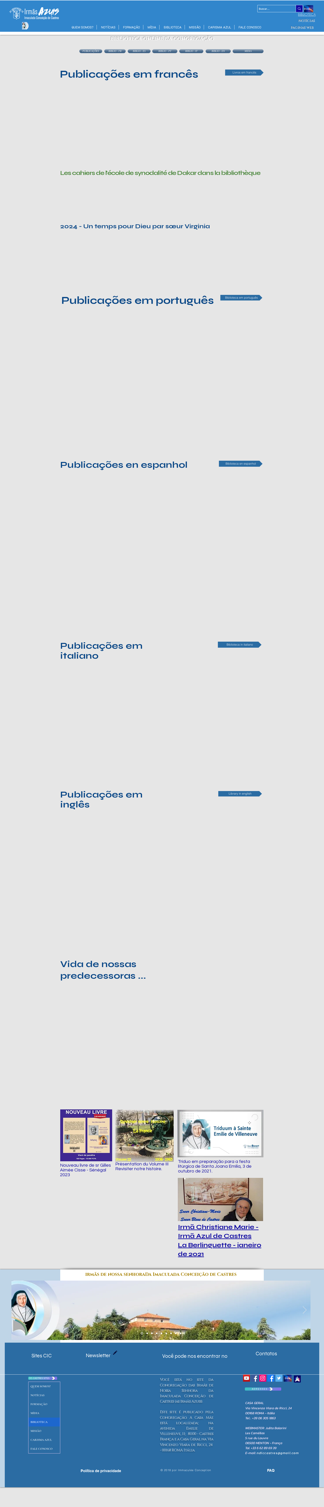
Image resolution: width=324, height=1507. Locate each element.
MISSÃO (36, 1431)
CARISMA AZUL (41, 1440)
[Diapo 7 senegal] (161, 1333)
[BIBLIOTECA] (307, 14)
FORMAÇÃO (39, 1404)
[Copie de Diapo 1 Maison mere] (147, 1333)
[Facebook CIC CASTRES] (270, 1378)
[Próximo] (305, 1310)
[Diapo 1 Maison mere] (142, 1333)
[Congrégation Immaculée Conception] (254, 1378)
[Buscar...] (273, 8)
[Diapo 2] (166, 1333)
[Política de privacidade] (101, 1471)
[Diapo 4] (171, 1333)
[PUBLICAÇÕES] (90, 51)
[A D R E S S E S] (263, 1389)
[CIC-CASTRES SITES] (42, 1378)
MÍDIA (35, 1413)
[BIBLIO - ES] (139, 51)
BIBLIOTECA (39, 1422)
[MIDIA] (248, 51)
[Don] (288, 1378)
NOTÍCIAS (37, 1395)
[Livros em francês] (244, 73)
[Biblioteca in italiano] (239, 645)
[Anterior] (17, 1310)
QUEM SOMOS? (41, 1386)
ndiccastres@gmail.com (278, 1452)
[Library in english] (240, 793)
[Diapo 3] (176, 1333)
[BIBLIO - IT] (191, 51)
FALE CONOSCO (42, 1449)
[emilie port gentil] (152, 1333)
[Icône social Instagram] (262, 1378)
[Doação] (308, 8)
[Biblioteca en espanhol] (241, 464)
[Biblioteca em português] (241, 297)
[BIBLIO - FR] (115, 51)
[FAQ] (266, 1470)
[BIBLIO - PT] (164, 51)
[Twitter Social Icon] (278, 1378)
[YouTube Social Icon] (246, 1378)
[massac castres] (156, 1333)
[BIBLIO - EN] (218, 51)
